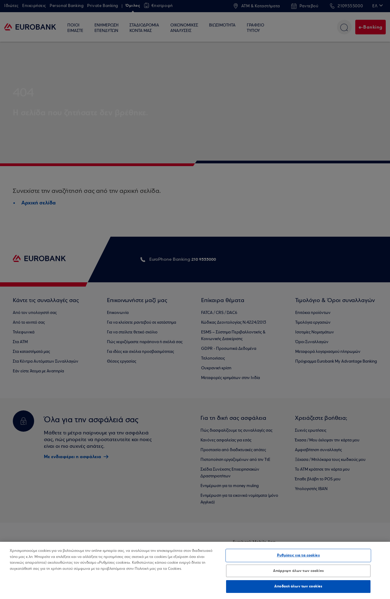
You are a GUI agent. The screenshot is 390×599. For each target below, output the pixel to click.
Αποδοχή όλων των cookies (298, 586)
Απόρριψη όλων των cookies (298, 570)
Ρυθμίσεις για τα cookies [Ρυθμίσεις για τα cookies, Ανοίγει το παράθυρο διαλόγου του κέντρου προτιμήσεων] (298, 555)
